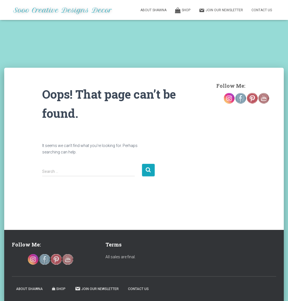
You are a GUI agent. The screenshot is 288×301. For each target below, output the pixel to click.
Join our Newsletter (221, 10)
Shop (182, 10)
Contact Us (261, 10)
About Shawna (153, 10)
